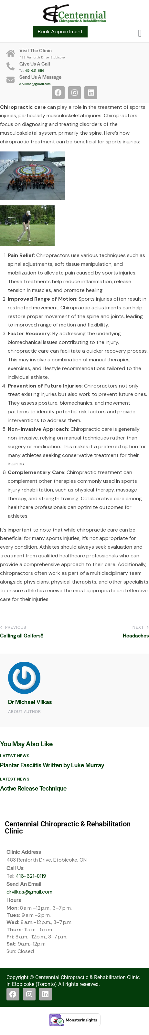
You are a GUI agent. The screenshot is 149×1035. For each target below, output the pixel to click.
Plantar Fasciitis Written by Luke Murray (52, 765)
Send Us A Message (40, 76)
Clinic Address (23, 851)
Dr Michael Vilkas (30, 702)
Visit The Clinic (35, 50)
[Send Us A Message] (10, 80)
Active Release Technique (33, 788)
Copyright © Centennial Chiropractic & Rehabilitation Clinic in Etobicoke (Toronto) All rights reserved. (73, 980)
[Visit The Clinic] (10, 53)
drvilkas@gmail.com (35, 84)
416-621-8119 (34, 70)
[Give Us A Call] (10, 66)
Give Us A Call (34, 63)
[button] (140, 33)
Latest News (15, 756)
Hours (13, 900)
